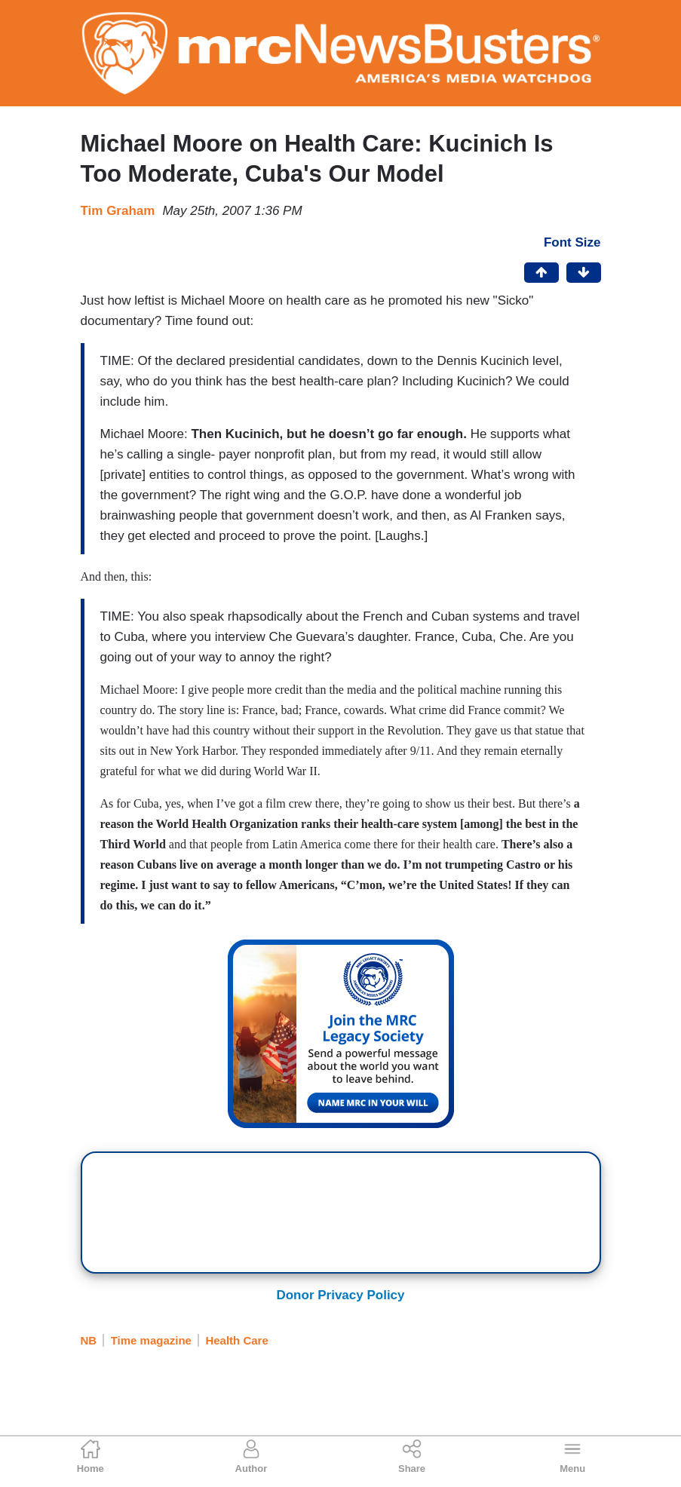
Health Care (236, 1340)
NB (89, 1340)
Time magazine (151, 1340)
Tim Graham (118, 211)
